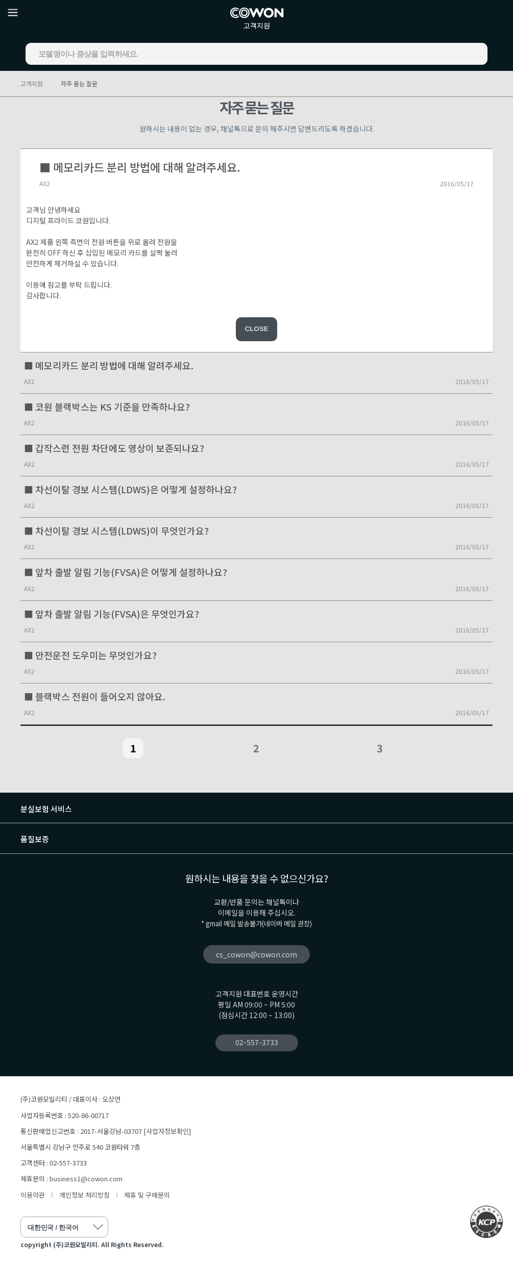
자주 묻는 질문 (79, 83)
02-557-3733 (256, 1042)
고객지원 (256, 25)
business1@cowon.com (86, 1178)
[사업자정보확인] (167, 1131)
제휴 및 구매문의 (147, 1195)
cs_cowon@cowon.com (256, 954)
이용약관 (32, 1195)
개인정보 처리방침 (84, 1195)
